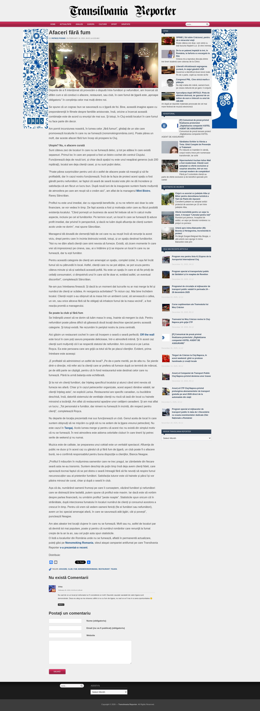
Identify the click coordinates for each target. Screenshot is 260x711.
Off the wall (147, 334)
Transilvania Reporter (127, 704)
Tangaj (68, 428)
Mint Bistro (143, 190)
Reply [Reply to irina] (61, 604)
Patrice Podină (58, 38)
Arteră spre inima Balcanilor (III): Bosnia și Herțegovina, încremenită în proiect (193, 231)
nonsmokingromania (88, 569)
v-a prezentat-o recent (73, 547)
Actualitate (65, 24)
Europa (90, 24)
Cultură (103, 24)
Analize (79, 24)
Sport (114, 24)
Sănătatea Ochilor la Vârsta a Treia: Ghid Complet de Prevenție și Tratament (195, 144)
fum (75, 569)
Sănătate (125, 24)
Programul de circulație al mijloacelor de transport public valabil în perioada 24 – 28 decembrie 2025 (191, 289)
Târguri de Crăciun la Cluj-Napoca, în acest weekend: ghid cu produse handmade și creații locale (189, 358)
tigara (114, 569)
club (70, 569)
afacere (63, 569)
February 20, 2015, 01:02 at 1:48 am (70, 590)
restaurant (104, 569)
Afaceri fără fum (69, 32)
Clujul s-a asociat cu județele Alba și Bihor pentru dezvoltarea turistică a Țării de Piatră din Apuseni (192, 196)
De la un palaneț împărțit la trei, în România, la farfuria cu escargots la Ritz (193, 53)
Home (52, 24)
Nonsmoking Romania (79, 542)
